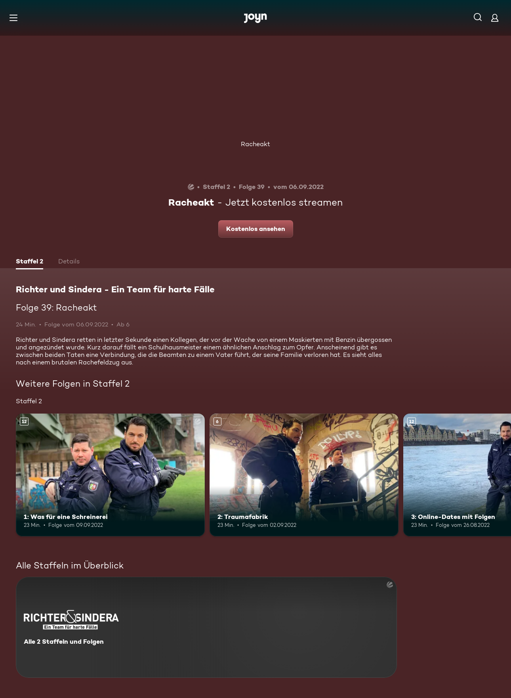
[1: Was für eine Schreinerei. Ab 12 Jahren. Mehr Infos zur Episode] (110, 475)
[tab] (29, 262)
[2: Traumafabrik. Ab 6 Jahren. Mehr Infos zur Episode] (304, 475)
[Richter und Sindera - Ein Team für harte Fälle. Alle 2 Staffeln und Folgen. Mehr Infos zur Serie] (206, 627)
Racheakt (255, 144)
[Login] (494, 18)
